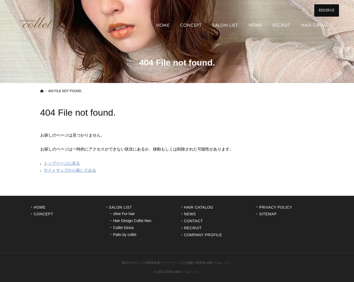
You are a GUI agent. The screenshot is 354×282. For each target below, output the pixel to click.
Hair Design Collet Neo (132, 221)
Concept (43, 214)
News (190, 214)
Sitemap (268, 214)
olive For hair (124, 214)
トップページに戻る (62, 163)
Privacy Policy (275, 207)
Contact (193, 221)
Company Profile (203, 235)
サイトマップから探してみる (70, 170)
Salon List (120, 207)
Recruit (193, 228)
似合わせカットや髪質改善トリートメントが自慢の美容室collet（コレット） (177, 263)
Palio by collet (124, 234)
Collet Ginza (123, 227)
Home (40, 207)
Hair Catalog (198, 207)
